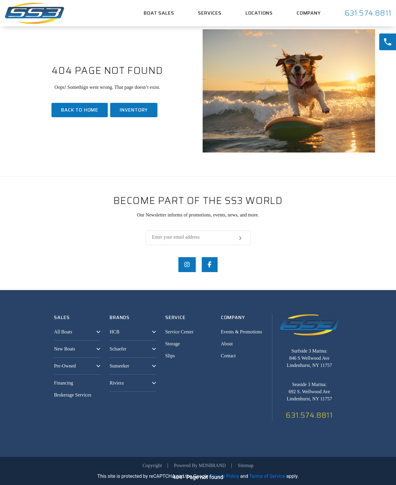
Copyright (152, 465)
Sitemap (245, 465)
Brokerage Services (72, 394)
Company (309, 13)
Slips (170, 355)
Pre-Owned (65, 365)
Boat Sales (159, 13)
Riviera (117, 382)
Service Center (179, 331)
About (227, 343)
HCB (114, 331)
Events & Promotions (241, 331)
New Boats (64, 348)
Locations (259, 13)
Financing (63, 382)
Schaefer (118, 348)
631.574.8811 (368, 13)
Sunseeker (119, 365)
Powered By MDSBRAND (200, 465)
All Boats (63, 331)
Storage (172, 343)
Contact (228, 355)
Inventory (134, 110)
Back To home (79, 110)
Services (209, 13)
